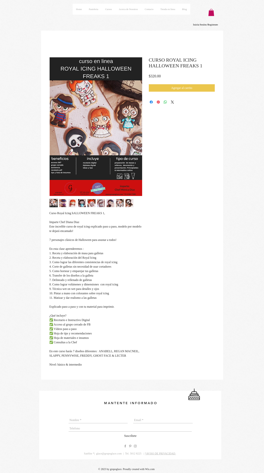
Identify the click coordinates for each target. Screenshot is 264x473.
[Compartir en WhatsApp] (165, 102)
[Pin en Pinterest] (158, 102)
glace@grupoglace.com (109, 453)
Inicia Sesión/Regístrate (205, 24)
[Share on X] (172, 102)
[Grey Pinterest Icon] (130, 446)
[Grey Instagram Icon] (135, 446)
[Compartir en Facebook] (151, 102)
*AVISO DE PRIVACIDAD (160, 453)
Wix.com (150, 469)
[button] (211, 12)
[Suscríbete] (130, 436)
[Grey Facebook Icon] (125, 446)
